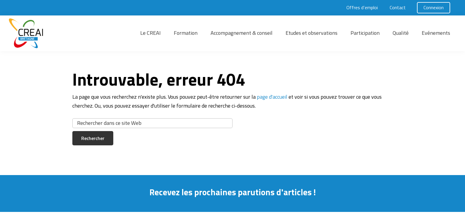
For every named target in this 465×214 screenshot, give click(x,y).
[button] (53, 33)
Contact (398, 7)
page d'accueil (272, 97)
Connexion (433, 7)
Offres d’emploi (362, 7)
